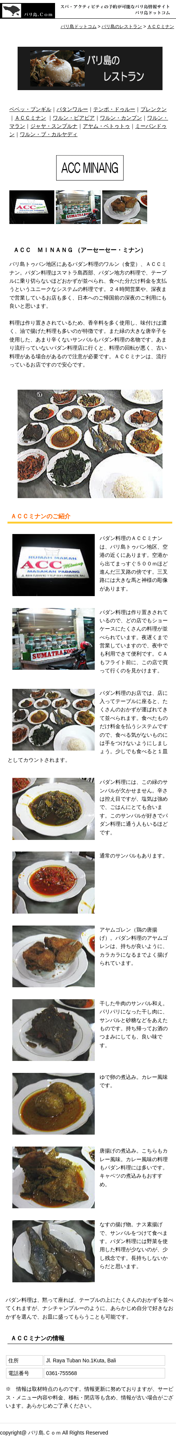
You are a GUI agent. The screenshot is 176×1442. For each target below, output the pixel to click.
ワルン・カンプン (121, 118)
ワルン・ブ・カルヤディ (49, 134)
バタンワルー (72, 109)
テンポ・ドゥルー (114, 109)
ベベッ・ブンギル (30, 109)
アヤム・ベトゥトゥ (106, 126)
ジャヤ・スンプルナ (54, 126)
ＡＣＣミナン (30, 118)
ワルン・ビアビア (74, 118)
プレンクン (153, 109)
